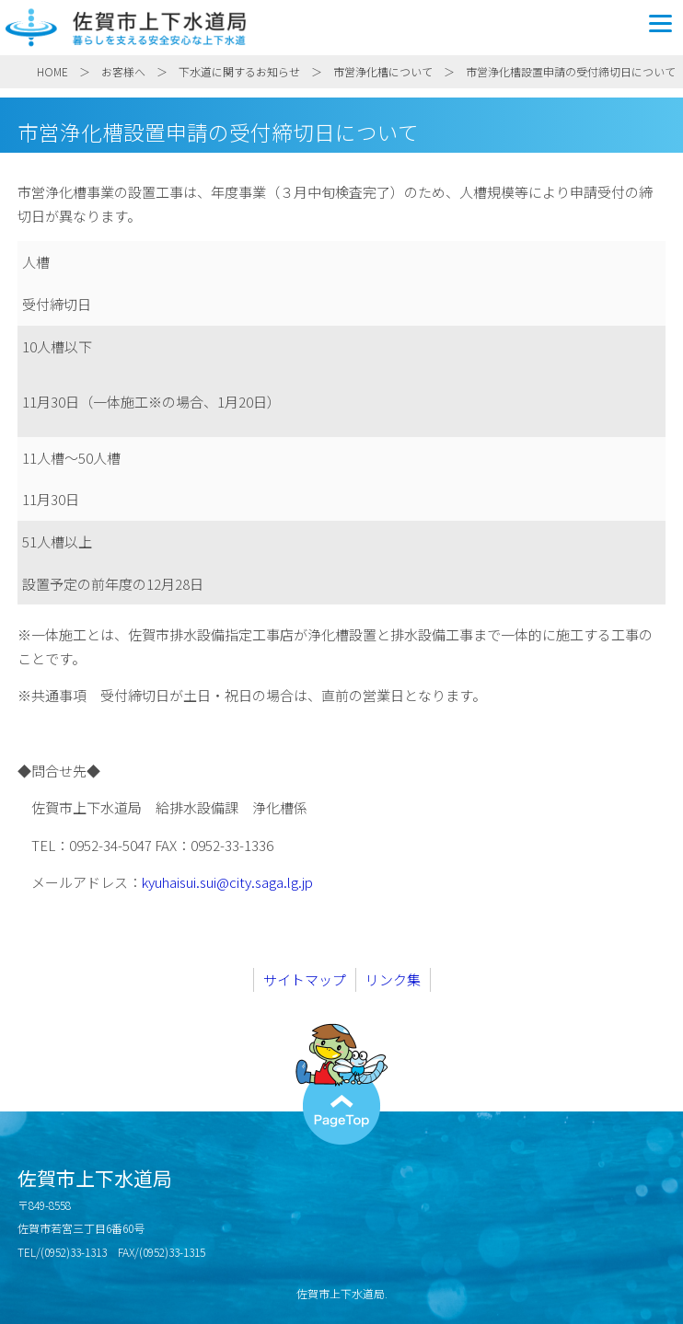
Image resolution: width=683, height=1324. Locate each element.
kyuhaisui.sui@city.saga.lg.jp (227, 882)
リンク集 (393, 979)
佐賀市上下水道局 (341, 27)
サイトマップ (304, 979)
